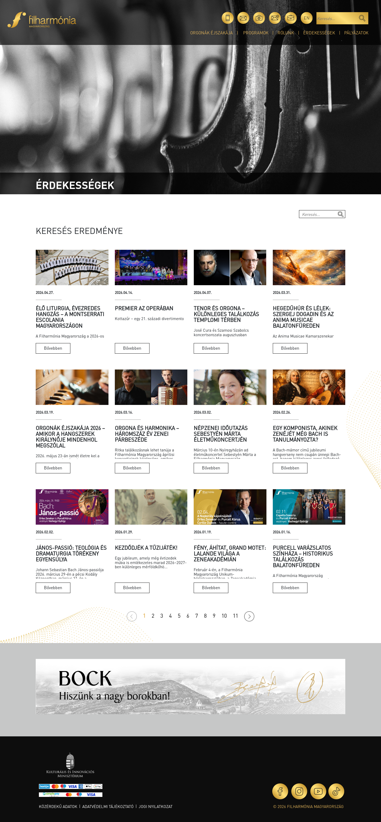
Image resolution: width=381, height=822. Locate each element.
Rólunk (286, 32)
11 (235, 615)
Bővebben (53, 348)
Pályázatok (356, 32)
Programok (255, 32)
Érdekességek (319, 32)
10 (224, 615)
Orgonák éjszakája (211, 32)
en (307, 18)
